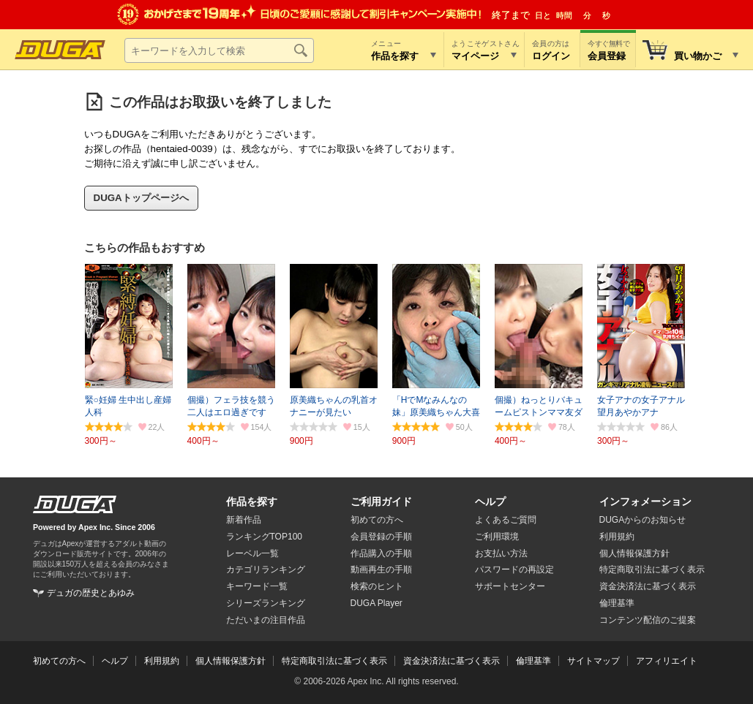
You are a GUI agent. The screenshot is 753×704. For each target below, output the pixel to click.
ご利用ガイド (381, 501)
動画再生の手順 (381, 569)
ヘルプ (490, 501)
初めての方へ (377, 520)
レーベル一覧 (252, 553)
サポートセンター (510, 586)
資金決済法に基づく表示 (451, 661)
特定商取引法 (652, 569)
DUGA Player (376, 603)
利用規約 (616, 536)
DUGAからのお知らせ (642, 520)
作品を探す (251, 501)
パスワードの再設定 (514, 569)
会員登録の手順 (381, 536)
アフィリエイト (666, 661)
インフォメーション (645, 501)
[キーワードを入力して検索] (219, 50)
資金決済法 (647, 586)
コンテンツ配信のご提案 (647, 620)
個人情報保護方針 (634, 553)
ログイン (551, 55)
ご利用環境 (497, 536)
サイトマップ (593, 661)
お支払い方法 (501, 553)
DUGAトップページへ (141, 197)
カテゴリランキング (265, 569)
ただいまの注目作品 (265, 620)
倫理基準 (616, 603)
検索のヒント (377, 586)
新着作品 (243, 520)
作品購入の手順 (381, 553)
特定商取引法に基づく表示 (334, 661)
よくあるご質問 (505, 520)
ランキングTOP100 (264, 536)
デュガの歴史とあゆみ (91, 593)
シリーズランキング (265, 603)
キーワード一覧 (257, 586)
